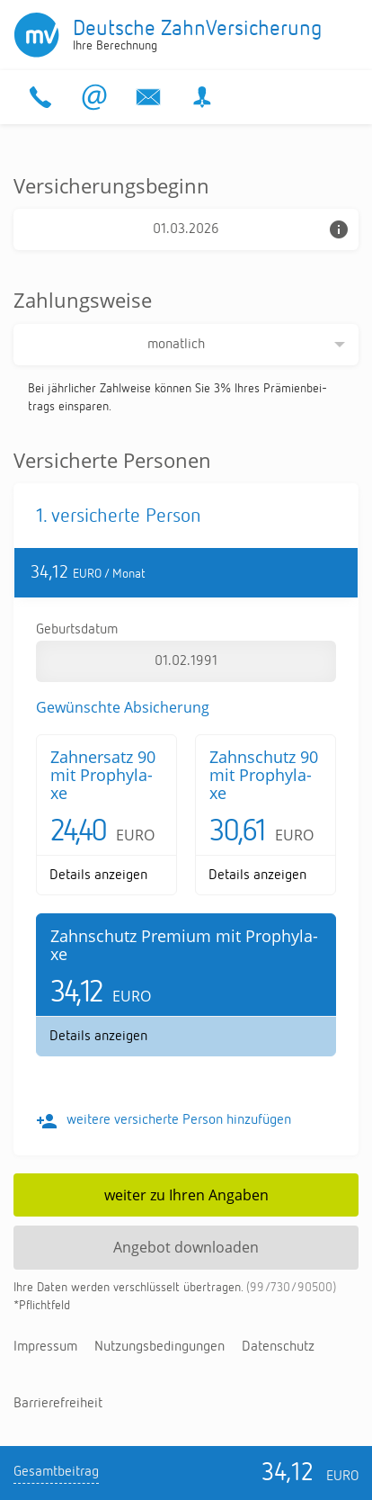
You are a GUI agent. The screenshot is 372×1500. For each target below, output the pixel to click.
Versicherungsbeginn (111, 185)
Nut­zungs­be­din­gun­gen (159, 1347)
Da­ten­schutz (278, 1347)
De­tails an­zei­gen (98, 875)
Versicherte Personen (112, 459)
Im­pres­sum (45, 1347)
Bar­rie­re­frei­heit (57, 1404)
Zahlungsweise (82, 299)
